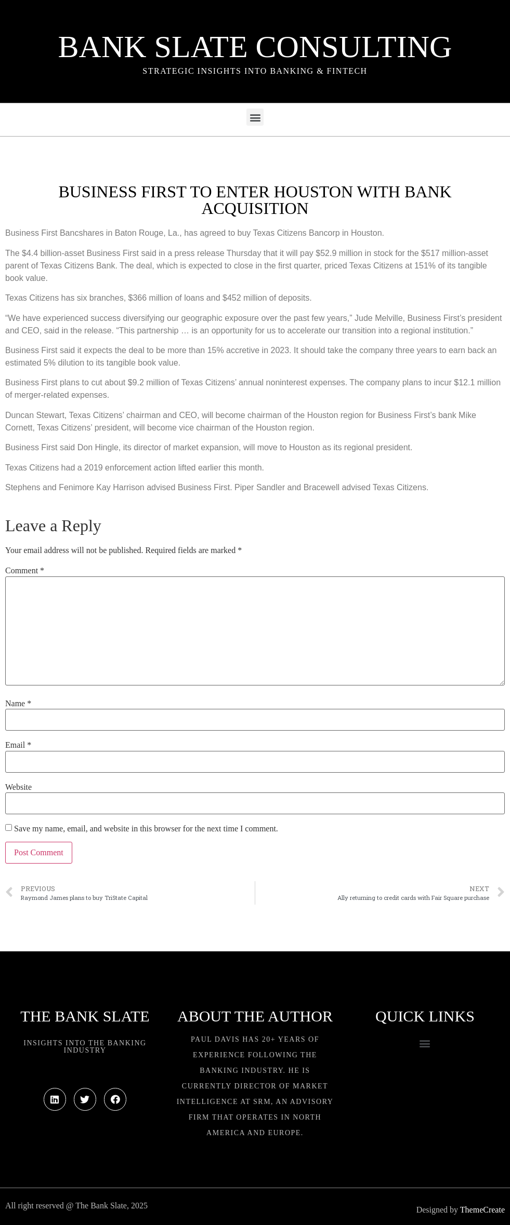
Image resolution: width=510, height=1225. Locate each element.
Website (18, 787)
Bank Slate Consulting (255, 47)
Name (18, 703)
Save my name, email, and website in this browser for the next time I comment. (146, 829)
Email (18, 745)
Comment (24, 571)
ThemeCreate (482, 1209)
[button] (255, 117)
